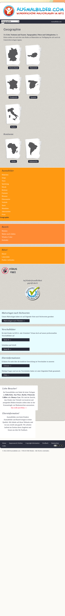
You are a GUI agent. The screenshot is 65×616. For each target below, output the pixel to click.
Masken (4, 231)
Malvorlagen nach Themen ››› (14, 321)
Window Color (7, 237)
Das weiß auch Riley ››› (19, 408)
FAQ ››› (6, 375)
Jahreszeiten (6, 211)
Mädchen (5, 175)
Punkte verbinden (8, 260)
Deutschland (13, 68)
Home (4, 443)
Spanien (33, 97)
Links (4, 446)
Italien (13, 127)
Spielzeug (5, 184)
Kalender (5, 240)
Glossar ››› (7, 366)
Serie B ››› (7, 349)
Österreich (33, 68)
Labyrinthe (6, 257)
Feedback (45, 443)
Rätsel (4, 254)
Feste (4, 214)
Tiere (3, 181)
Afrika (13, 161)
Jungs (4, 178)
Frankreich (13, 97)
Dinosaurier (6, 199)
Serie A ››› (7, 340)
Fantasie (5, 193)
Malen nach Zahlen (8, 234)
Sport (4, 205)
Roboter (4, 190)
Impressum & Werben (16, 443)
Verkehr (4, 202)
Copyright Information (32, 443)
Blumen (4, 196)
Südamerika (33, 161)
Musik (4, 187)
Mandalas (5, 208)
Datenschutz (55, 443)
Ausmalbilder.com (56, 21)
